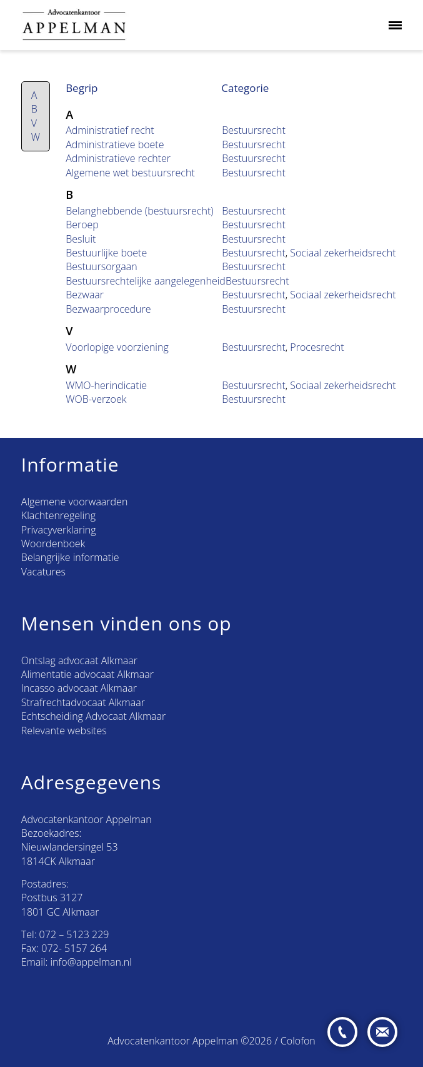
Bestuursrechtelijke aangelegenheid (146, 281)
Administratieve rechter (118, 158)
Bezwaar (85, 294)
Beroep (82, 224)
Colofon (298, 1041)
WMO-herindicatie (106, 385)
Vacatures (43, 572)
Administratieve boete (115, 144)
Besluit (81, 239)
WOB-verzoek (96, 399)
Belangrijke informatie (70, 557)
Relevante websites (64, 730)
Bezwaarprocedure (108, 309)
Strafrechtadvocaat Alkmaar (83, 702)
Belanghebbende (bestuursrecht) (139, 211)
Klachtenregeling (58, 515)
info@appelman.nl (91, 962)
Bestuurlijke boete (106, 253)
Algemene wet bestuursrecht (130, 173)
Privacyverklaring (58, 530)
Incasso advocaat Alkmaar (79, 688)
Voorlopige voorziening (117, 347)
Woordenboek (53, 543)
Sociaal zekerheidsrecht (343, 253)
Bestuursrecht (254, 130)
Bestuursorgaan (101, 266)
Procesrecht (317, 347)
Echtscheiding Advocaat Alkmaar (93, 716)
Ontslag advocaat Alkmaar (79, 660)
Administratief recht (110, 130)
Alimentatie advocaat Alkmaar (87, 674)
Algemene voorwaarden (74, 501)
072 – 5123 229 (74, 934)
